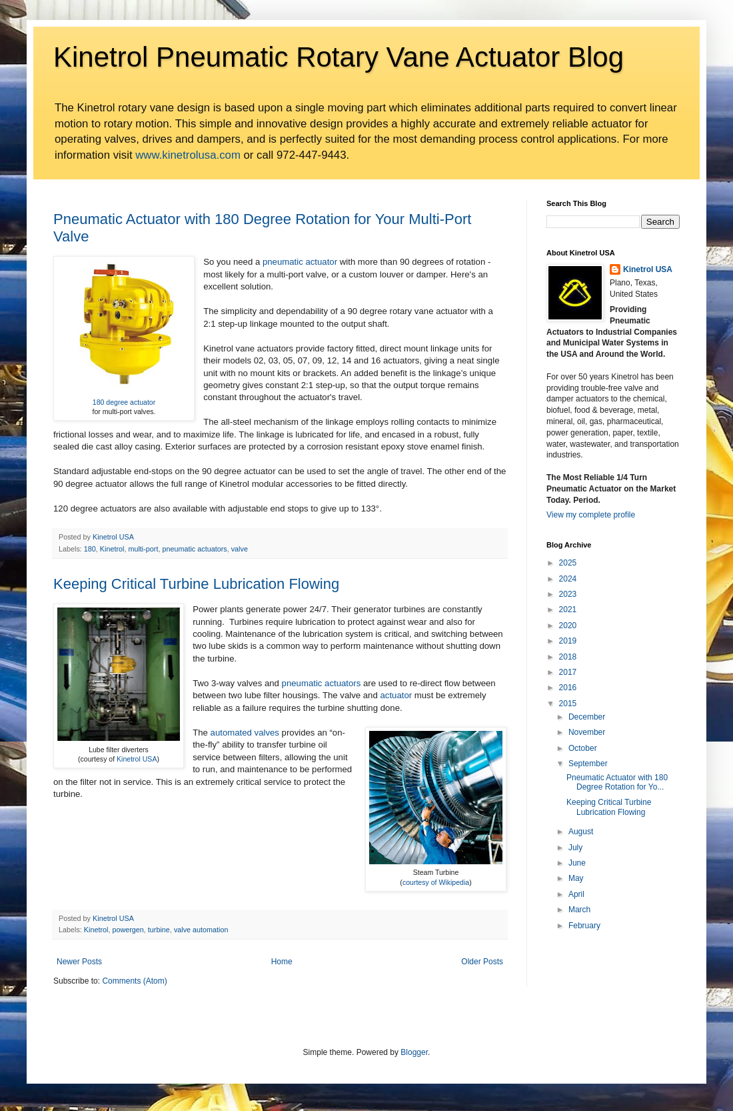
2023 (568, 594)
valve (239, 549)
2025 (568, 563)
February (584, 925)
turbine (159, 930)
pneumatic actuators (194, 549)
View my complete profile (590, 514)
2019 (568, 641)
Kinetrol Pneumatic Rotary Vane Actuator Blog (338, 57)
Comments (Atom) (134, 981)
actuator (396, 695)
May (576, 878)
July (575, 847)
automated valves (245, 733)
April (576, 894)
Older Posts (482, 961)
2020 (568, 625)
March (579, 909)
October (582, 748)
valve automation (201, 930)
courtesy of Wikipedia (435, 882)
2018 (568, 657)
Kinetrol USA (137, 759)
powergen (127, 930)
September (588, 763)
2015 (568, 703)
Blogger (414, 1052)
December (586, 717)
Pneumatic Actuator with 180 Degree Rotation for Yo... (617, 782)
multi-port (143, 549)
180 (90, 549)
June (577, 863)
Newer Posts (79, 961)
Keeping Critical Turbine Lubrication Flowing (196, 584)
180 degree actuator (124, 402)
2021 (568, 609)
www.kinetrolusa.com (188, 155)
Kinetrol (112, 549)
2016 (568, 687)
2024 (568, 579)
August (580, 831)
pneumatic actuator (300, 262)
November (586, 732)
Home (282, 961)
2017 (568, 672)
